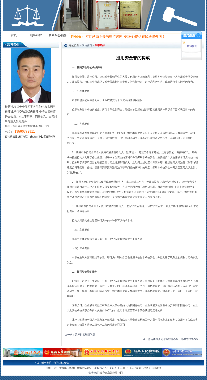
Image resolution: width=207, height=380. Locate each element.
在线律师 (191, 46)
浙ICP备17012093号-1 (106, 368)
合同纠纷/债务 (58, 35)
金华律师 (94, 373)
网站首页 (87, 45)
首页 (14, 35)
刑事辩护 (36, 35)
